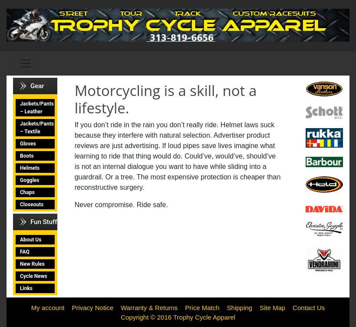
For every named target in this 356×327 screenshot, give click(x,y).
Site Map (272, 307)
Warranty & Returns (149, 307)
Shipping (239, 307)
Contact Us (309, 307)
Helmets (30, 168)
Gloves (28, 144)
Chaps (27, 192)
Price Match (202, 307)
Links (26, 288)
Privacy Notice (92, 307)
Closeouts (31, 204)
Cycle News (33, 276)
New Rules (32, 264)
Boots (26, 156)
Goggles (29, 180)
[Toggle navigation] (25, 63)
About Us (30, 240)
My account (48, 307)
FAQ (25, 252)
